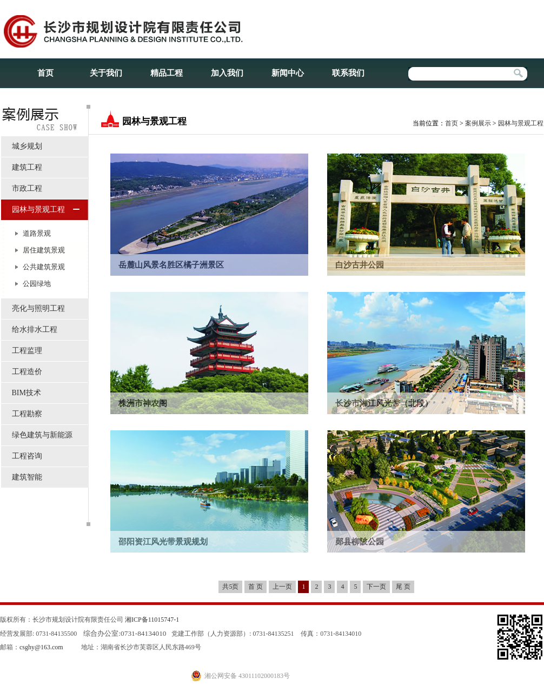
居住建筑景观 (44, 250)
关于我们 (106, 73)
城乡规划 (27, 146)
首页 (45, 73)
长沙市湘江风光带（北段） (384, 403)
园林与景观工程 (38, 209)
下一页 (376, 586)
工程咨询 (27, 456)
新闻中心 (287, 73)
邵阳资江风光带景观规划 (163, 541)
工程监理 (27, 351)
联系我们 (348, 73)
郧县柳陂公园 (359, 541)
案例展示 (478, 123)
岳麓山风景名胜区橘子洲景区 (171, 265)
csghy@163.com (41, 647)
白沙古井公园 (359, 265)
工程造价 (27, 372)
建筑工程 (27, 167)
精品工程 (166, 73)
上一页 (282, 586)
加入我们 (227, 73)
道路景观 (37, 233)
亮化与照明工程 (38, 308)
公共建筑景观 (44, 267)
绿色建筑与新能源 (42, 435)
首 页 (255, 586)
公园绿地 (37, 284)
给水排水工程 (34, 329)
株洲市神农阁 (142, 403)
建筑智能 (27, 477)
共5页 (230, 586)
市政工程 (27, 188)
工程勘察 (27, 414)
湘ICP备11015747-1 (152, 619)
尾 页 (403, 586)
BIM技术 (26, 393)
